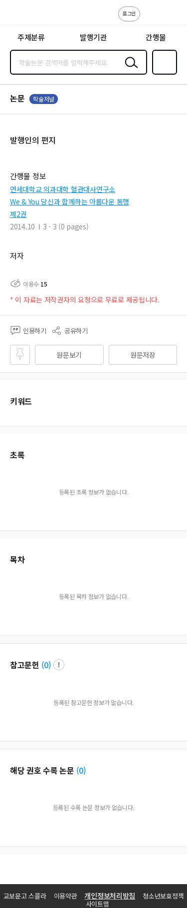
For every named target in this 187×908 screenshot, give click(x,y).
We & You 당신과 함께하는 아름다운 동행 (69, 201)
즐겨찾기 (162, 74)
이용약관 (65, 896)
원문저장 (143, 355)
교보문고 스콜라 (24, 896)
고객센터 (151, 18)
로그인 (129, 13)
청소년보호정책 (163, 896)
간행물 (156, 37)
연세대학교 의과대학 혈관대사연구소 (62, 189)
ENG (171, 18)
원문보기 (69, 355)
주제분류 (31, 37)
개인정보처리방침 (109, 896)
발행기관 (93, 37)
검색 (129, 70)
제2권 (18, 214)
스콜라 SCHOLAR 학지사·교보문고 (30, 15)
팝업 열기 (58, 664)
